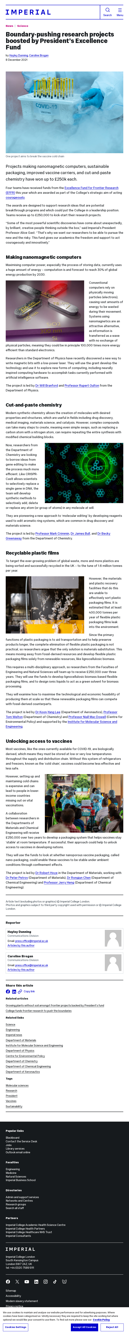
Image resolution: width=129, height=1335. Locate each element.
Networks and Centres (19, 1200)
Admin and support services (22, 1197)
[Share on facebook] (8, 991)
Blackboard (12, 1137)
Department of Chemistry (22, 1061)
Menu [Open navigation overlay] (120, 13)
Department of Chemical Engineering (28, 1066)
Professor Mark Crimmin (52, 534)
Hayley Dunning (18, 55)
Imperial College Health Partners (25, 1228)
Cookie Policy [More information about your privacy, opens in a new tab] (101, 1319)
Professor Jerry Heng (59, 883)
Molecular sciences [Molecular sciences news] (17, 1085)
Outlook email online (18, 1152)
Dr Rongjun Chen (79, 878)
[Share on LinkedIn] (14, 991)
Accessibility (13, 1296)
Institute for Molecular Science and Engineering (34, 1045)
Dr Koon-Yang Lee (47, 712)
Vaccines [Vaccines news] (11, 1101)
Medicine (11, 1173)
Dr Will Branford (46, 386)
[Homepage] (53, 12)
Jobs (9, 1145)
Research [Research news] (11, 1090)
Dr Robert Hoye (46, 873)
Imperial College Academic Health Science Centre (36, 1225)
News (9, 26)
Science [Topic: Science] (22, 26)
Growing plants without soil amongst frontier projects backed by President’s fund (55, 1005)
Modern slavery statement (22, 1301)
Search (107, 12)
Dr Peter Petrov (17, 878)
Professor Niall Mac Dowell (87, 717)
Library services (15, 1148)
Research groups (16, 1204)
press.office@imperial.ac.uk (31, 941)
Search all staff (15, 1208)
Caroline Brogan (39, 55)
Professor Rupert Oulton (82, 386)
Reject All (112, 1327)
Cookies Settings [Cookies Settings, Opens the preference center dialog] (15, 1327)
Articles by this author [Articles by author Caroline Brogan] (21, 969)
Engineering (13, 1029)
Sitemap (11, 1290)
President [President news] (12, 1096)
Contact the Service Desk (21, 1141)
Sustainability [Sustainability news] (14, 1106)
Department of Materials (21, 1040)
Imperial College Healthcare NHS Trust (29, 1232)
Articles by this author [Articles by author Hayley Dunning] (21, 945)
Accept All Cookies (84, 1327)
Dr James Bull (80, 534)
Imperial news (14, 1035)
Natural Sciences (16, 1176)
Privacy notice (14, 1306)
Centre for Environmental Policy (25, 1056)
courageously (15, 197)
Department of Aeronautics (23, 1071)
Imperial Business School (21, 1180)
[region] (64, 1321)
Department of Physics (20, 1050)
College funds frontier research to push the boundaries (39, 1011)
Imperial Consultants (18, 1236)
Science (10, 1024)
